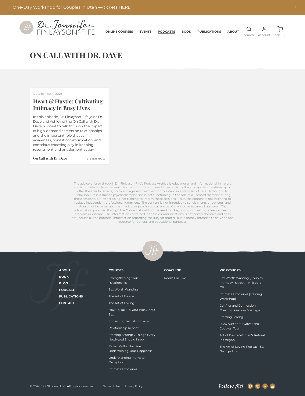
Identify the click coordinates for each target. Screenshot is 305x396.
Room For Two (175, 278)
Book (186, 31)
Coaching (172, 270)
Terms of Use (111, 386)
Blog (63, 283)
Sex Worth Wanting (123, 289)
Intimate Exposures (123, 369)
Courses (116, 270)
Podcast (67, 290)
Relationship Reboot (124, 328)
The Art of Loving (121, 303)
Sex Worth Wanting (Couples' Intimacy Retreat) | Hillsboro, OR (241, 282)
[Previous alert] (9, 7)
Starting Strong (231, 317)
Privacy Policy (134, 386)
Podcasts (166, 31)
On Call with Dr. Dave (50, 158)
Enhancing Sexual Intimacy (129, 321)
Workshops (230, 270)
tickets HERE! (118, 7)
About (233, 31)
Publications (209, 31)
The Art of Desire (121, 296)
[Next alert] (295, 7)
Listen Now (96, 158)
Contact (66, 303)
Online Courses (119, 31)
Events (145, 31)
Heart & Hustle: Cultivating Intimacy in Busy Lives (68, 104)
